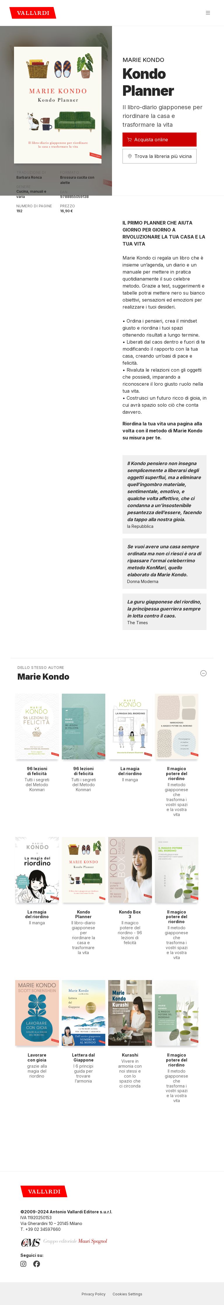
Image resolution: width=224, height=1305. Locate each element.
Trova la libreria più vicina (159, 156)
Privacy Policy (94, 1294)
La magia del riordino (130, 771)
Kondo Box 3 (130, 914)
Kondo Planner (83, 914)
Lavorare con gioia (36, 1057)
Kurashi (130, 1054)
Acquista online (147, 139)
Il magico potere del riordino (176, 773)
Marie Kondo (143, 59)
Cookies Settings (127, 1294)
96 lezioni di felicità (37, 771)
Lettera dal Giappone (83, 1057)
